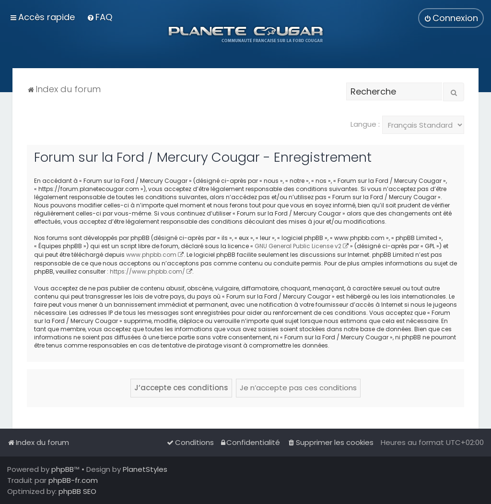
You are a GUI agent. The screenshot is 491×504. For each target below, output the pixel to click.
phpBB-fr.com (73, 480)
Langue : (365, 124)
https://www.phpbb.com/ (147, 271)
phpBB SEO (77, 491)
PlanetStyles (145, 469)
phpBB (62, 469)
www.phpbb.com (151, 255)
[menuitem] (99, 17)
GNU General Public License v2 (298, 246)
